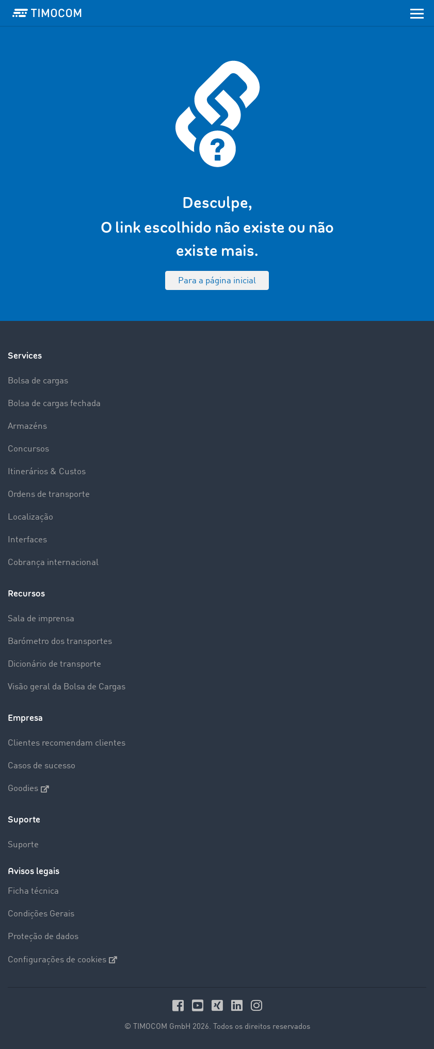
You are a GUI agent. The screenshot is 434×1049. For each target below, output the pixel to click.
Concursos (28, 449)
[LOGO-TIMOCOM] (47, 13)
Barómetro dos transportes (60, 641)
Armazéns (27, 426)
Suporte (24, 820)
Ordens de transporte (49, 494)
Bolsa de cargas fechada (54, 403)
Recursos (26, 594)
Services (25, 356)
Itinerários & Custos (47, 471)
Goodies (28, 789)
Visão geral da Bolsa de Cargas (66, 687)
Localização (30, 517)
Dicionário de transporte (54, 664)
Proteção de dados (43, 936)
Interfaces (27, 540)
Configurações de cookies (62, 959)
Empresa (25, 718)
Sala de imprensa (41, 619)
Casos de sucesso (41, 766)
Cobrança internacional (53, 562)
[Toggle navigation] (417, 13)
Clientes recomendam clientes (66, 743)
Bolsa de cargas (38, 381)
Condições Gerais (41, 914)
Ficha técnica (33, 891)
